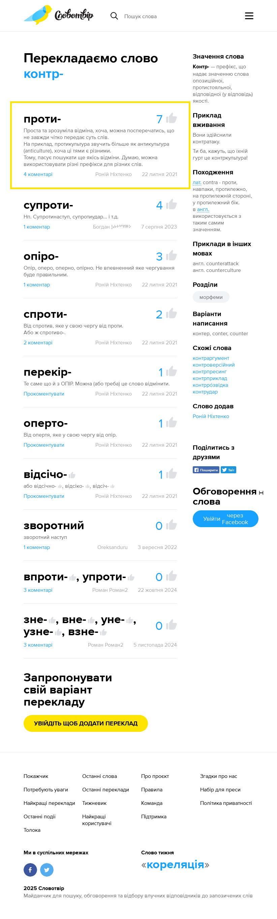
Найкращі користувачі (97, 819)
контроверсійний (214, 365)
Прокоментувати (44, 393)
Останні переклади (105, 789)
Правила (151, 789)
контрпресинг (210, 371)
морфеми (211, 297)
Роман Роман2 (110, 590)
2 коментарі (38, 342)
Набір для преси (220, 789)
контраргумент (211, 358)
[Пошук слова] (176, 16)
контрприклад (210, 378)
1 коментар (37, 227)
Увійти (225, 518)
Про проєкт (155, 776)
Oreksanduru (112, 547)
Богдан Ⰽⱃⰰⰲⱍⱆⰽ (112, 227)
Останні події (40, 816)
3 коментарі (38, 590)
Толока (32, 830)
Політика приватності (226, 803)
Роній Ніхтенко (211, 416)
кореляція (175, 865)
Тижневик (94, 803)
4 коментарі (38, 174)
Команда (151, 803)
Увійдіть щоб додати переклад (85, 724)
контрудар (205, 391)
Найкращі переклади (49, 803)
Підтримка (153, 816)
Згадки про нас (218, 776)
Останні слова (99, 776)
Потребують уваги (46, 789)
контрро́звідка (210, 385)
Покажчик (36, 776)
